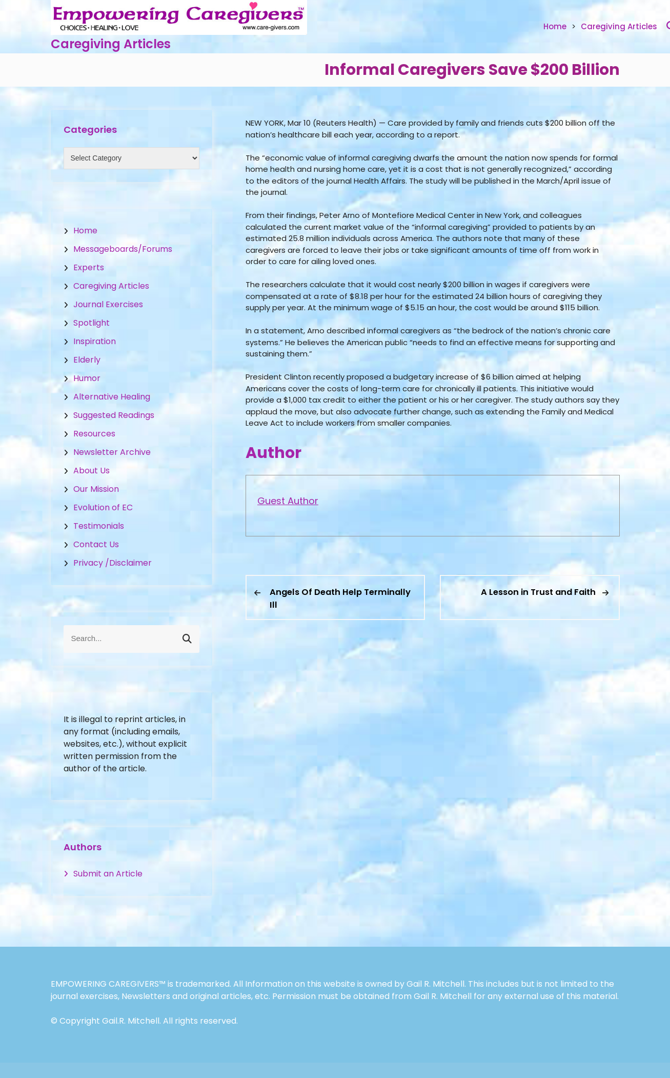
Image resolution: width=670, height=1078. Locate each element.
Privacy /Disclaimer (112, 563)
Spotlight (91, 323)
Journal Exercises (108, 304)
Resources (94, 434)
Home (554, 26)
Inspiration (94, 341)
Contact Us (96, 544)
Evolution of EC (103, 507)
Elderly (86, 360)
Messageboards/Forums (122, 249)
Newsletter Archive (112, 452)
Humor (86, 378)
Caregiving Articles (111, 43)
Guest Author (287, 500)
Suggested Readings (113, 415)
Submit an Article (108, 874)
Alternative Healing (111, 397)
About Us (91, 470)
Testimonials (98, 526)
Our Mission (96, 489)
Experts (88, 267)
